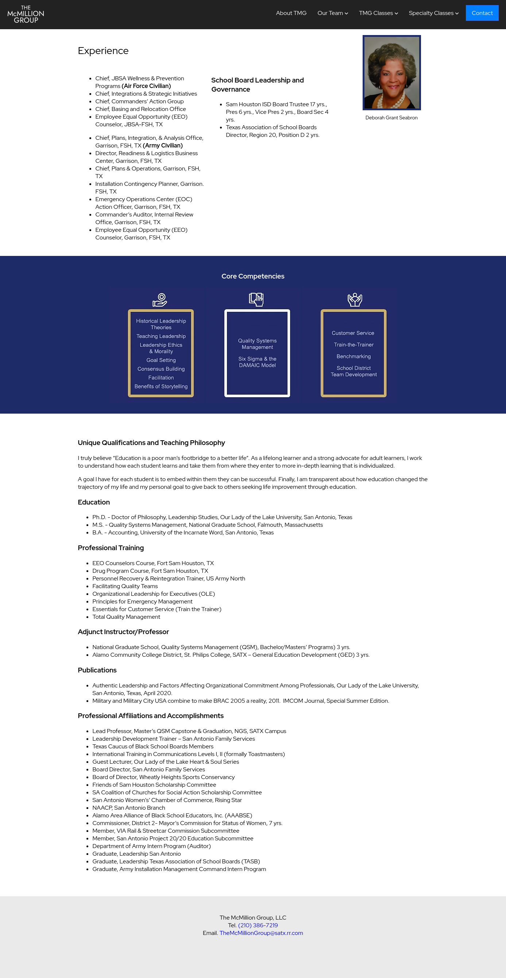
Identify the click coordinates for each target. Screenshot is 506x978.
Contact (482, 13)
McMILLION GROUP (26, 15)
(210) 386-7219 (258, 925)
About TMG (291, 13)
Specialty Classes (431, 13)
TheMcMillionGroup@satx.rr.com (261, 933)
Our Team (330, 13)
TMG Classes (376, 13)
